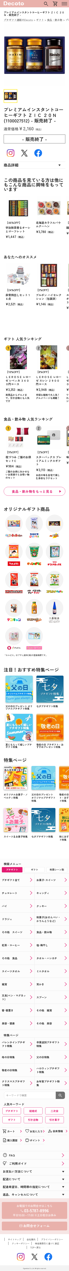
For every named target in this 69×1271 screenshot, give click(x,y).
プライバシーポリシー (52, 1239)
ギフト (12, 1120)
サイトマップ (14, 1239)
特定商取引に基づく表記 (47, 1243)
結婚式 (33, 1111)
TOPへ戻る (35, 1247)
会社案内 (31, 1239)
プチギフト (11, 1111)
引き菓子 (54, 1120)
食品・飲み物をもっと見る (32, 491)
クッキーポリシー (20, 1243)
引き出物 (33, 1120)
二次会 (54, 1111)
